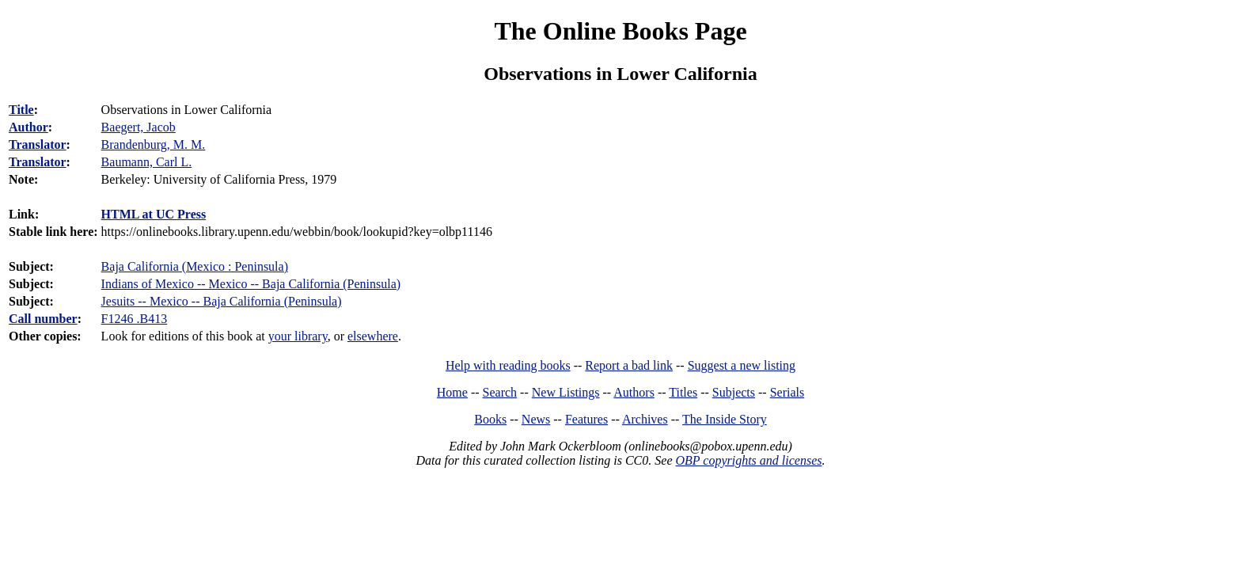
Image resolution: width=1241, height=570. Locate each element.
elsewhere (372, 336)
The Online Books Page (620, 31)
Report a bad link (629, 365)
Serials (787, 392)
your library (298, 336)
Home (452, 392)
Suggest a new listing (741, 365)
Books (490, 419)
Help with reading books (508, 365)
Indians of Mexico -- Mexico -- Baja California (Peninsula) (251, 284)
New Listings (566, 392)
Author (28, 127)
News (536, 419)
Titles (683, 392)
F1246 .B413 (134, 318)
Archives (645, 419)
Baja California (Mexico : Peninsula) (194, 266)
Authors (634, 392)
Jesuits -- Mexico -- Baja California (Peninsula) (221, 301)
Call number (43, 318)
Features (586, 419)
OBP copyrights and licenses (748, 460)
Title (21, 109)
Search (500, 392)
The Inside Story (724, 419)
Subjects (733, 392)
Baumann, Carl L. (146, 162)
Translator (37, 144)
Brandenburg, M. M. (153, 144)
